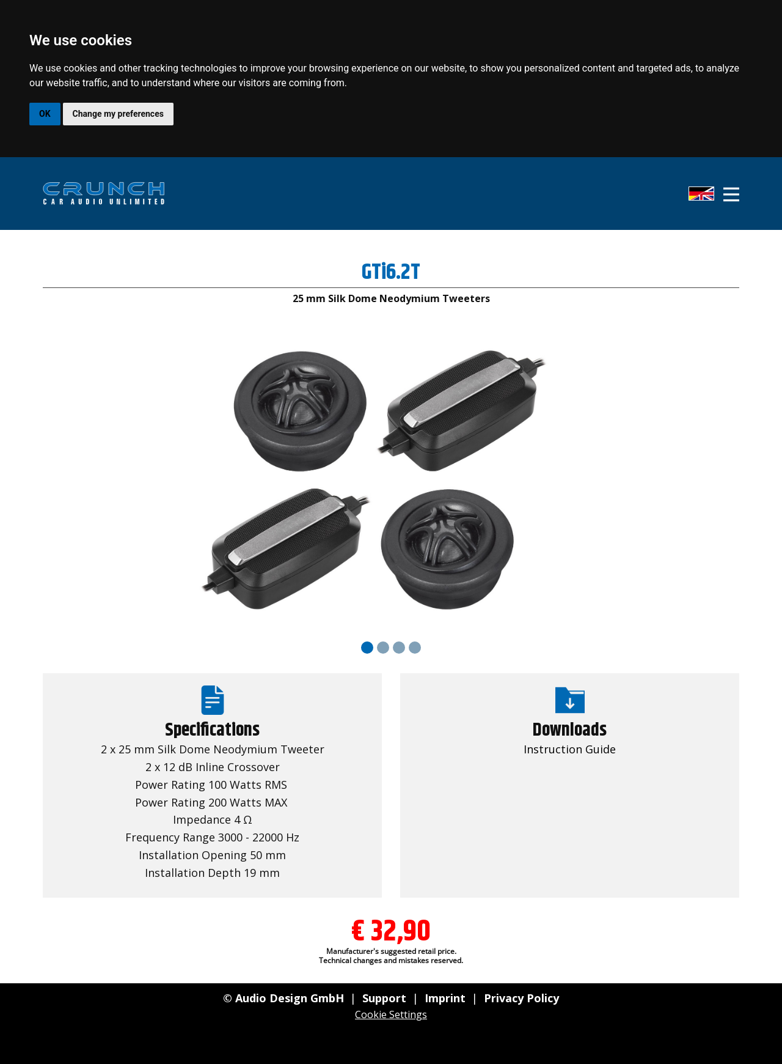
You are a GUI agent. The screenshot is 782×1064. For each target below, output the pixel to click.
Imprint (445, 998)
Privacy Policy (521, 998)
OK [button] (45, 114)
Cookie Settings (391, 1014)
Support (384, 998)
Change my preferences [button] (118, 114)
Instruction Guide (570, 749)
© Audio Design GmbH (283, 998)
